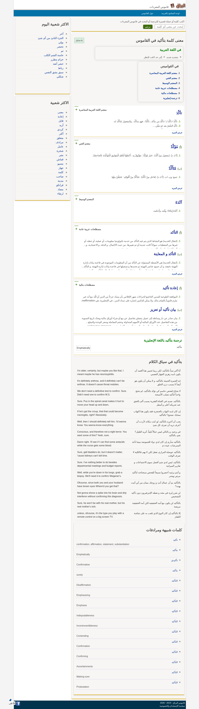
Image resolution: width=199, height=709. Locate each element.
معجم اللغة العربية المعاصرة (162, 73)
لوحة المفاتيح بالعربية (170, 13)
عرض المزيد (176, 132)
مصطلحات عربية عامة (165, 88)
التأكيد (174, 580)
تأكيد (174, 540)
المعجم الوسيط (169, 83)
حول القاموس (147, 13)
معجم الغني (170, 78)
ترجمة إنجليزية (169, 98)
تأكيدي (174, 560)
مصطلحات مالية (168, 93)
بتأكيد (174, 550)
